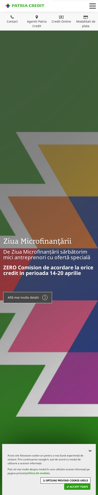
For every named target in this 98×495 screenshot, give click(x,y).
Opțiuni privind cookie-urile (65, 480)
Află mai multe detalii (27, 297)
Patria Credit (24, 5)
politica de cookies (37, 473)
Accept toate (77, 487)
